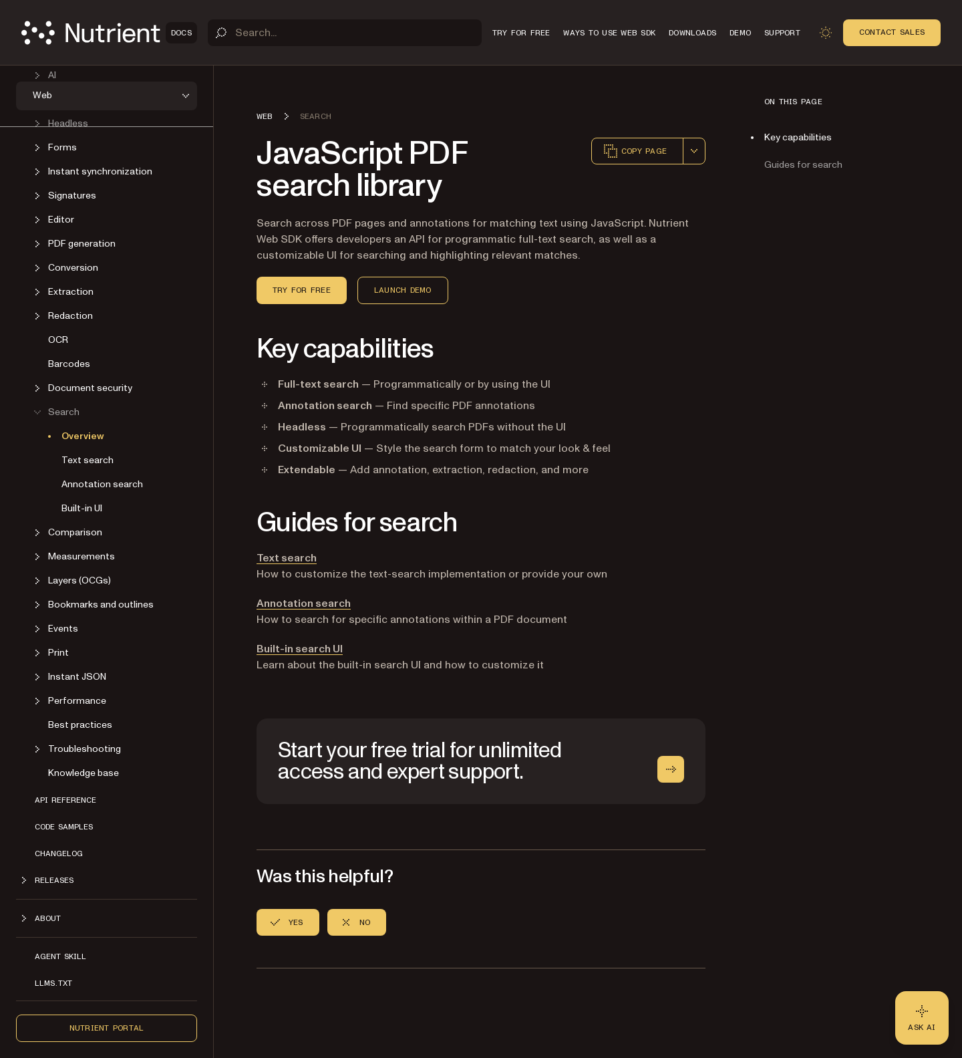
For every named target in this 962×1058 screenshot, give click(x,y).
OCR (58, 340)
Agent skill (60, 956)
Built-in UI (81, 508)
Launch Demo (403, 290)
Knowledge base (83, 773)
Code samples (64, 827)
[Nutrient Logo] (109, 33)
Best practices (80, 724)
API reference (65, 800)
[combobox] (694, 151)
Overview (82, 436)
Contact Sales (892, 32)
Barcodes (69, 364)
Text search (87, 460)
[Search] (345, 32)
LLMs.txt (53, 983)
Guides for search (803, 164)
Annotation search (102, 484)
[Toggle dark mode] (826, 32)
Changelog (59, 853)
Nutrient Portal (106, 1028)
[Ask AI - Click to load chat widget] (922, 1018)
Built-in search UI (300, 649)
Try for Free (302, 290)
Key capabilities (798, 137)
